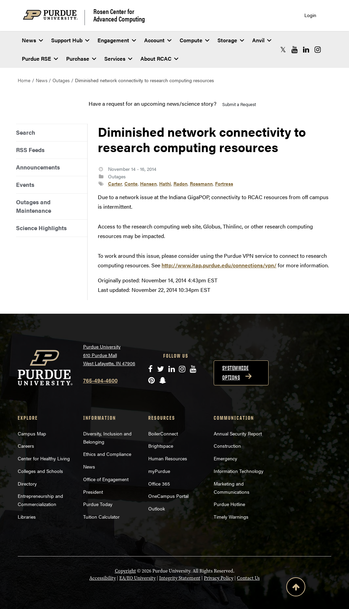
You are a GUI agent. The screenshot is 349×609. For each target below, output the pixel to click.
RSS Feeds (30, 150)
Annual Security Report (238, 433)
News (32, 40)
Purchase (81, 58)
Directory (27, 483)
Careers (26, 445)
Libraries (27, 516)
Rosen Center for (119, 15)
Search (25, 132)
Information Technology (238, 470)
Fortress (224, 183)
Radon (180, 183)
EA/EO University (137, 578)
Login (310, 15)
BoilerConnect (163, 433)
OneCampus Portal (168, 495)
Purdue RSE (40, 58)
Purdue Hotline (229, 504)
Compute (194, 40)
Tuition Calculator (101, 516)
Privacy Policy (218, 578)
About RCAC (159, 58)
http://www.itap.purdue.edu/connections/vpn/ (219, 265)
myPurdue (159, 470)
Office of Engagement (105, 479)
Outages (61, 80)
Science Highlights (41, 228)
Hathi (165, 183)
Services (118, 58)
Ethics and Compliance (107, 453)
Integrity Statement (179, 578)
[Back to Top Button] (295, 588)
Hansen (148, 183)
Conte (131, 183)
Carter (115, 183)
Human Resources (167, 458)
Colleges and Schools (40, 470)
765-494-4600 (100, 380)
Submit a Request (239, 104)
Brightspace (160, 445)
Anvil (261, 40)
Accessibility (102, 578)
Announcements (38, 167)
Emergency (225, 458)
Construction (227, 445)
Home (24, 80)
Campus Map (32, 433)
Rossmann (201, 183)
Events (25, 184)
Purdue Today (97, 504)
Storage (230, 40)
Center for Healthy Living (44, 458)
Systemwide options (235, 373)
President (93, 491)
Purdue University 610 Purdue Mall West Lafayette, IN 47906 (109, 355)
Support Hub (70, 40)
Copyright (125, 571)
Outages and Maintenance (33, 206)
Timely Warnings (231, 516)
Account (157, 40)
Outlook (156, 508)
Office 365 (159, 483)
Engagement (116, 40)
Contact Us (248, 578)
